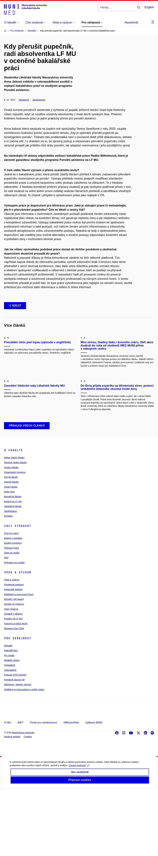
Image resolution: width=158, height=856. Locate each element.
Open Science (11, 676)
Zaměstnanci (38, 100)
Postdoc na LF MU (13, 686)
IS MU (7, 789)
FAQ (6, 624)
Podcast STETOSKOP (15, 742)
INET (20, 789)
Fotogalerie (9, 732)
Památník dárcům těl (14, 747)
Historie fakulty (11, 549)
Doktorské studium (13, 656)
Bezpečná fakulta (12, 563)
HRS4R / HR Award (14, 666)
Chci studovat (17, 593)
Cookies (28, 803)
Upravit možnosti (79, 836)
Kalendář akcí (11, 717)
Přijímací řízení (11, 615)
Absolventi (131, 22)
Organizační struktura (15, 539)
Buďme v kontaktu (13, 605)
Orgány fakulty (11, 534)
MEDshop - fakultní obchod (17, 751)
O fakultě (13, 517)
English (149, 7)
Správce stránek (12, 803)
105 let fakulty (11, 544)
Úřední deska (10, 554)
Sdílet (15, 305)
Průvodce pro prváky (14, 629)
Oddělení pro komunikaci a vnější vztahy (24, 756)
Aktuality (8, 712)
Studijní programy (13, 610)
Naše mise (9, 558)
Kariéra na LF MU (13, 568)
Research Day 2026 (14, 695)
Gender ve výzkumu (14, 671)
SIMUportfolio (71, 789)
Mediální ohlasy (12, 727)
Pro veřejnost (17, 705)
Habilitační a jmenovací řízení (19, 661)
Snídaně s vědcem (13, 681)
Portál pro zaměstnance (43, 789)
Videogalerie (10, 737)
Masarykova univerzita (23, 799)
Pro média (9, 722)
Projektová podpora (13, 651)
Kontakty (8, 583)
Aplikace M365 (93, 789)
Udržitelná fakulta (12, 573)
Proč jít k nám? (11, 600)
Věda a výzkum (17, 639)
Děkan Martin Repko (14, 524)
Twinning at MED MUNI (15, 690)
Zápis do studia (11, 619)
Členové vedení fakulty (15, 529)
